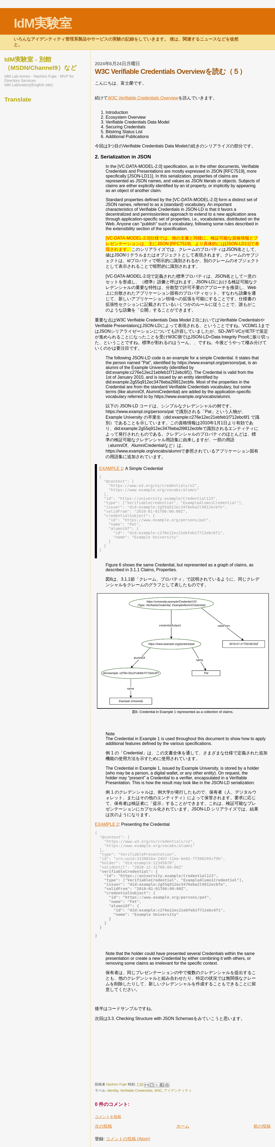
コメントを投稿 (108, 1117)
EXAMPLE (111, 468)
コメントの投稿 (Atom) (128, 1139)
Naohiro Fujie (117, 1084)
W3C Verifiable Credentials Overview (143, 98)
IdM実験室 (42, 23)
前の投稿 (262, 1126)
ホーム (182, 1126)
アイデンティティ (178, 1090)
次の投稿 (103, 1126)
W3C (158, 1090)
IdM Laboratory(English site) (28, 85)
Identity (112, 1090)
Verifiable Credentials (136, 1090)
